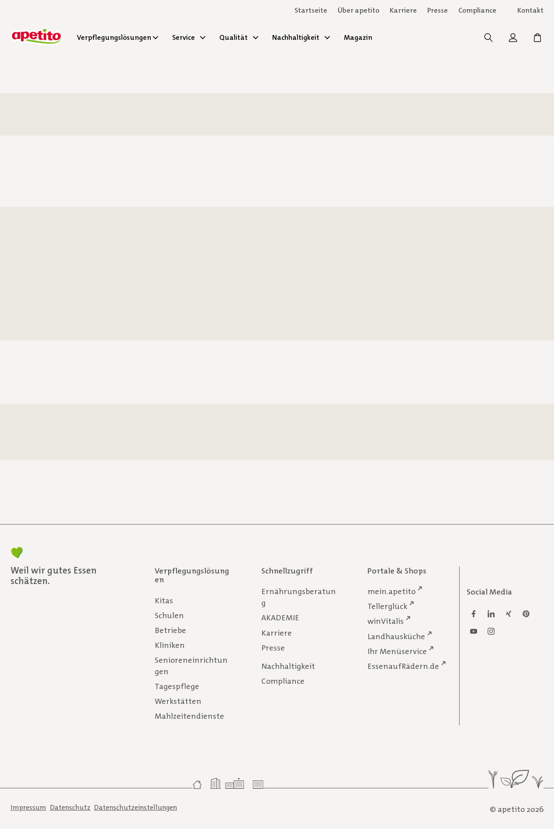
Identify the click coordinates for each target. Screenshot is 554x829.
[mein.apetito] (514, 40)
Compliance (477, 10)
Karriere (276, 632)
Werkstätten (178, 701)
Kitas (164, 600)
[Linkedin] (491, 614)
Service (188, 37)
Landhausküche (396, 635)
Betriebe (170, 630)
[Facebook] (474, 614)
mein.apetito (391, 591)
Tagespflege (177, 686)
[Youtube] (474, 631)
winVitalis (385, 621)
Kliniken (170, 645)
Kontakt (530, 10)
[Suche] (489, 40)
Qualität (238, 37)
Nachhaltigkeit (301, 37)
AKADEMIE (280, 617)
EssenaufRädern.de (403, 665)
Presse (437, 10)
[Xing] (509, 614)
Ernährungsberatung (298, 597)
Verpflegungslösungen (117, 37)
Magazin (358, 37)
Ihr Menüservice (397, 650)
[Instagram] (491, 631)
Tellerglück (387, 606)
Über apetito (358, 10)
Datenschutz (70, 807)
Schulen (169, 615)
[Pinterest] (526, 614)
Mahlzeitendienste (189, 716)
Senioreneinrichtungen (191, 666)
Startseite (310, 10)
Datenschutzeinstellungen (135, 807)
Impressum (28, 807)
